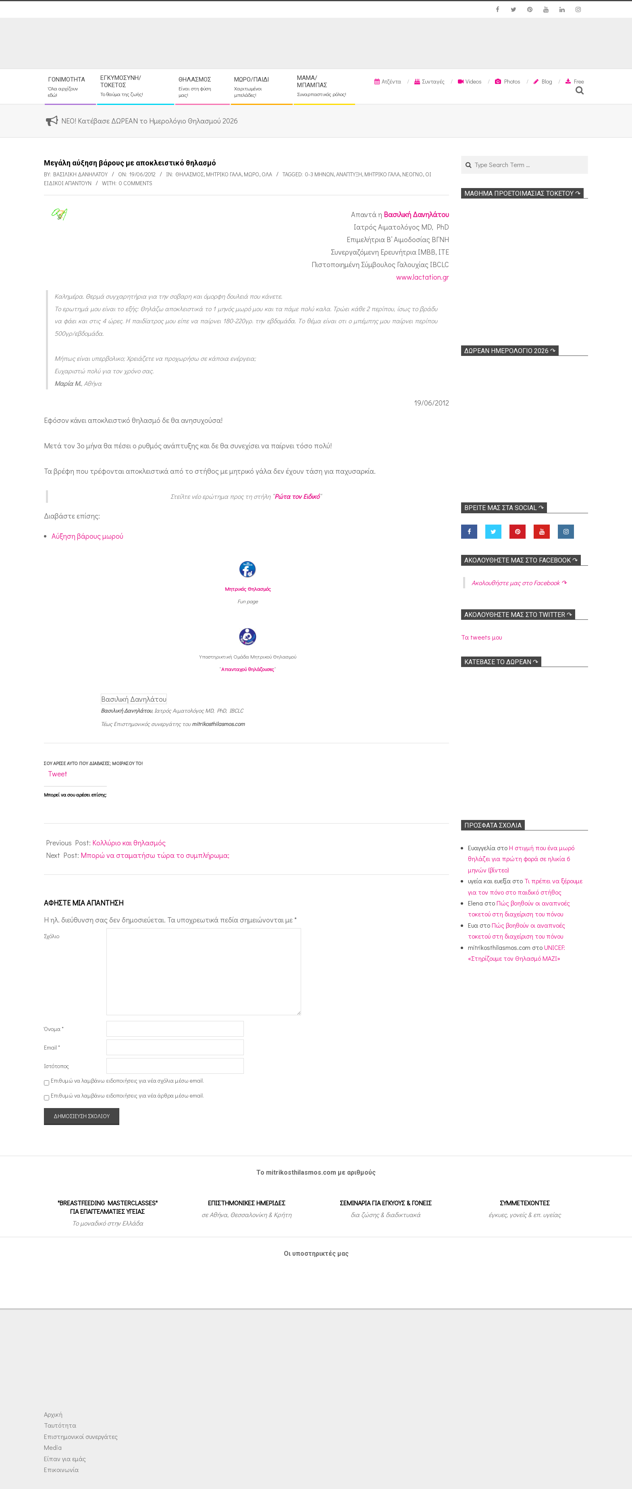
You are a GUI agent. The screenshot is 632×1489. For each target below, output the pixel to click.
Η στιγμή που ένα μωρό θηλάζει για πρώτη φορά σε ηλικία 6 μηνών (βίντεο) (521, 858)
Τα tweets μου (481, 637)
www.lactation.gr (422, 277)
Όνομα (54, 1029)
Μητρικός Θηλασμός (248, 588)
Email (52, 1047)
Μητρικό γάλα (223, 174)
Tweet (57, 773)
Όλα (267, 174)
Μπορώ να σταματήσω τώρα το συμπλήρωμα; (155, 855)
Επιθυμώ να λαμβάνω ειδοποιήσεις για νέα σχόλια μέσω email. (127, 1080)
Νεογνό (412, 174)
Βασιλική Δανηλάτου (416, 214)
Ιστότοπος (56, 1066)
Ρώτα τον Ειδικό (296, 496)
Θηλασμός (189, 174)
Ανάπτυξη (349, 174)
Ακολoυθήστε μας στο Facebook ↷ (521, 560)
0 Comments (135, 183)
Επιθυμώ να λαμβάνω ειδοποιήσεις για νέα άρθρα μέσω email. (127, 1095)
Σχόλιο (51, 936)
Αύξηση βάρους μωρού (87, 536)
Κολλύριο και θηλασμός (129, 842)
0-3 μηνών (319, 174)
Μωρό (251, 174)
